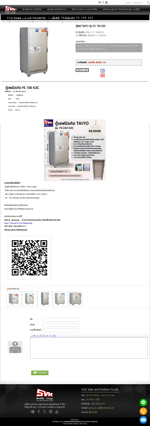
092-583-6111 (98, 403)
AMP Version (75, 420)
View (85, 424)
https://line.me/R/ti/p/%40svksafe (18, 223)
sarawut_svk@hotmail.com (101, 408)
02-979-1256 (93, 399)
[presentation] (49, 364)
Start (81, 424)
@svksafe (93, 412)
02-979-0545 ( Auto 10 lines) (100, 395)
